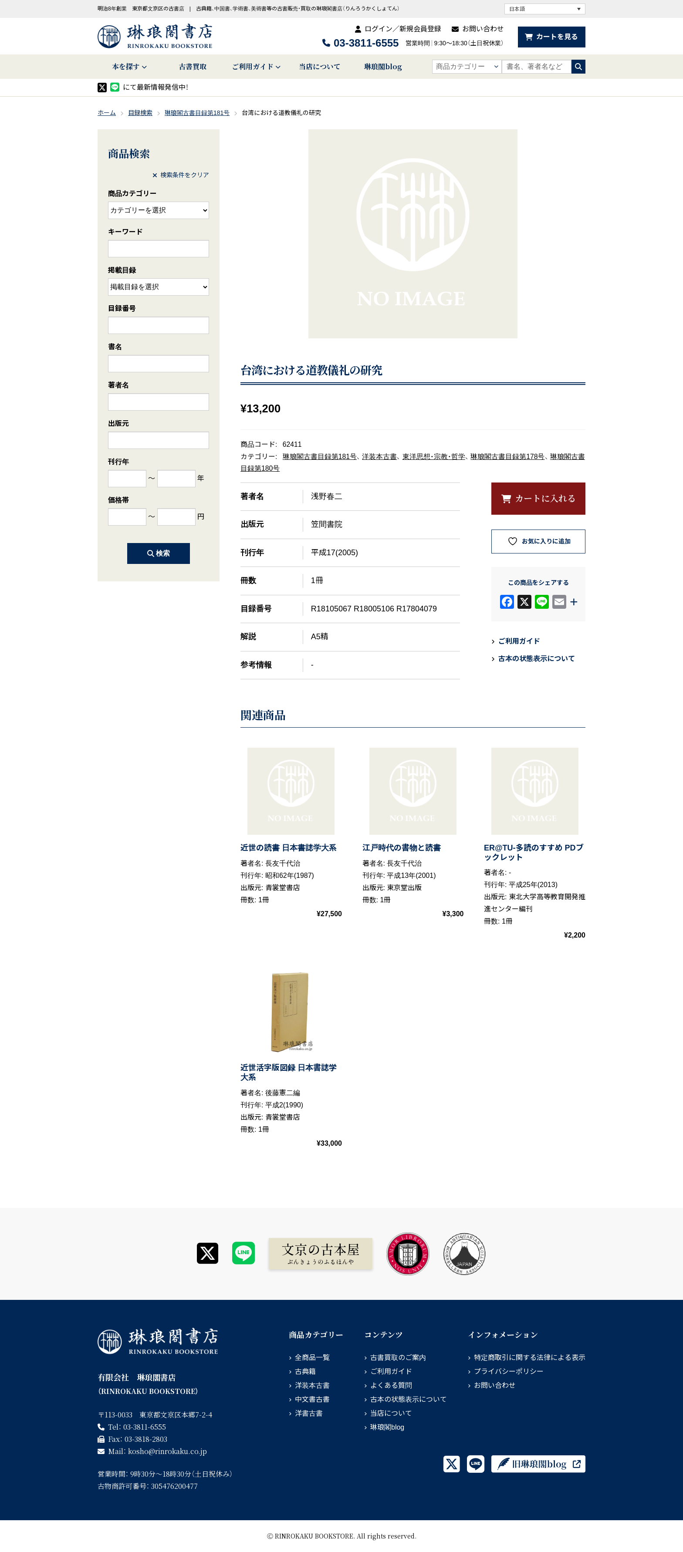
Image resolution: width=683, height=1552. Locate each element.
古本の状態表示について (536, 658)
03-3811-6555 (366, 43)
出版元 (118, 423)
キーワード (125, 232)
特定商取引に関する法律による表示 (529, 1357)
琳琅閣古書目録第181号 (197, 112)
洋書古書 (309, 1413)
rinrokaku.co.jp (167, 1451)
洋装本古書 (379, 456)
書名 (115, 347)
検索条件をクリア (180, 175)
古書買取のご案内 (398, 1357)
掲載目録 (122, 270)
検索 (158, 553)
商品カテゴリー (132, 193)
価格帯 (118, 500)
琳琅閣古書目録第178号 (507, 456)
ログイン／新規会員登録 (403, 29)
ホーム (107, 112)
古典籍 (305, 1371)
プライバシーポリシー (509, 1371)
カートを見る (557, 36)
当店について (320, 66)
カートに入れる (545, 498)
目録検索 (140, 112)
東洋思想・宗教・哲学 (433, 456)
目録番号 (122, 308)
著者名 (118, 385)
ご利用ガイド (253, 66)
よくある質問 (391, 1385)
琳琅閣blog (383, 66)
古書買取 (192, 66)
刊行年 (118, 462)
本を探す (126, 66)
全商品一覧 (312, 1357)
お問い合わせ (483, 29)
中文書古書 (312, 1399)
